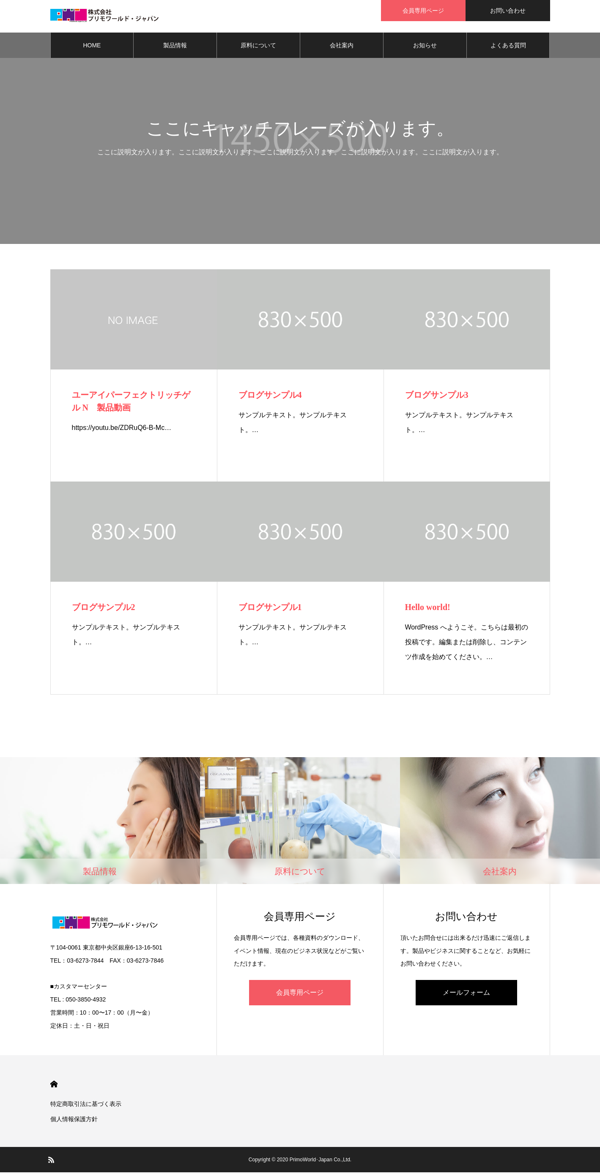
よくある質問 (508, 46)
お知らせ (425, 46)
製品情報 (175, 46)
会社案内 (341, 46)
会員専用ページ (299, 993)
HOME (92, 46)
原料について (258, 46)
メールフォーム (466, 993)
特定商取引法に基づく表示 (85, 1105)
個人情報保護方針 (74, 1120)
